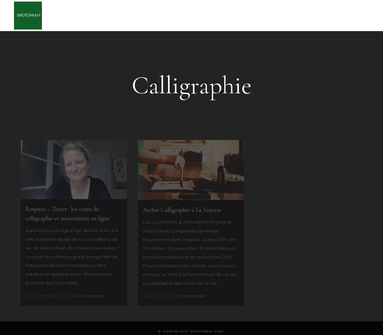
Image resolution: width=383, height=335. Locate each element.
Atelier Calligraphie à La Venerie (182, 210)
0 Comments (88, 296)
